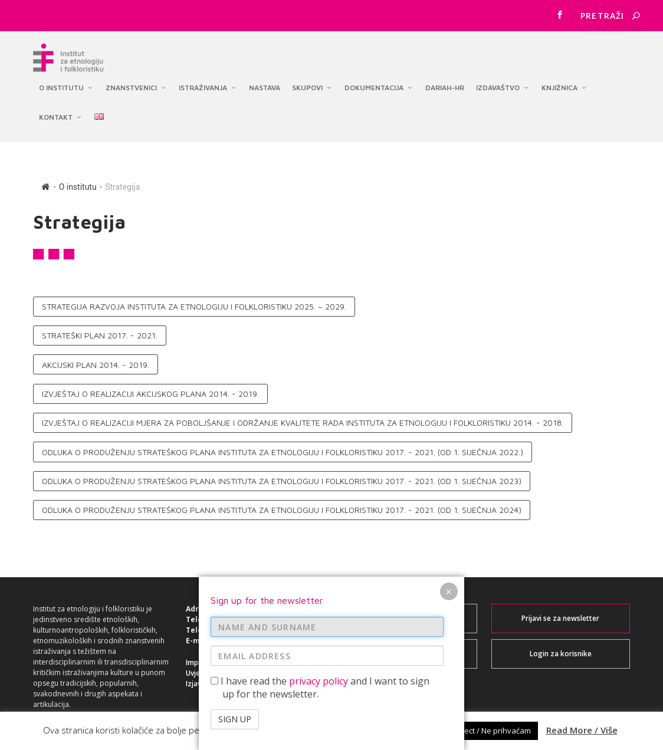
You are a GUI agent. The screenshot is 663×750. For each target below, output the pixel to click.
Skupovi (307, 82)
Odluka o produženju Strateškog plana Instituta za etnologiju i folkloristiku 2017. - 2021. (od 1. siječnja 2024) (281, 503)
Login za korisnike (561, 647)
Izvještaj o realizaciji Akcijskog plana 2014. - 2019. (150, 386)
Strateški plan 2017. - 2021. (99, 329)
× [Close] (448, 592)
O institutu (61, 82)
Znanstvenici (131, 82)
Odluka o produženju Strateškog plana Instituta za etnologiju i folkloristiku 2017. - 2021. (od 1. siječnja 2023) (281, 474)
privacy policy (318, 681)
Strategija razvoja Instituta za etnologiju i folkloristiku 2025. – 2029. (194, 299)
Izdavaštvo (498, 82)
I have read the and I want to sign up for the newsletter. (320, 687)
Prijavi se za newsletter (560, 611)
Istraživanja (203, 82)
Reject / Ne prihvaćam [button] (492, 730)
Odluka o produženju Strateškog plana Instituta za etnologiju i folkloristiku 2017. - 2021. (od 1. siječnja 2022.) (282, 445)
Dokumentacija (373, 82)
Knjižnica (559, 82)
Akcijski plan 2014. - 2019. (95, 358)
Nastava (264, 82)
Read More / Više (582, 730)
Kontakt (56, 112)
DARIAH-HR (444, 82)
